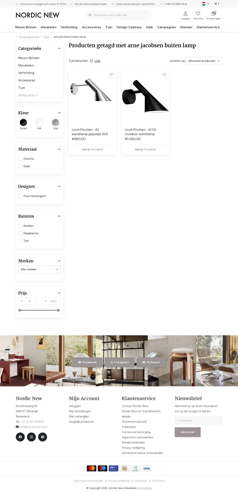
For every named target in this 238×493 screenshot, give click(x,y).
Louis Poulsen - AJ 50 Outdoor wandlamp (140, 132)
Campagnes (166, 27)
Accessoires (91, 27)
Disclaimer (141, 480)
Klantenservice (208, 27)
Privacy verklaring (119, 480)
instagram (119, 362)
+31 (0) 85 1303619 (32, 421)
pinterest (151, 362)
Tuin (108, 27)
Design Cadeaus (129, 27)
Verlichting (69, 27)
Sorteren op (177, 61)
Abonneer (188, 432)
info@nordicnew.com (31, 427)
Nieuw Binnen (25, 27)
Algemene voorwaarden (88, 480)
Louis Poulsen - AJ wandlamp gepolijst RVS (90, 132)
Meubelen (48, 27)
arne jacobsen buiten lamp (70, 36)
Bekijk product (92, 149)
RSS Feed (158, 480)
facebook (87, 362)
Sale (149, 27)
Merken (186, 27)
